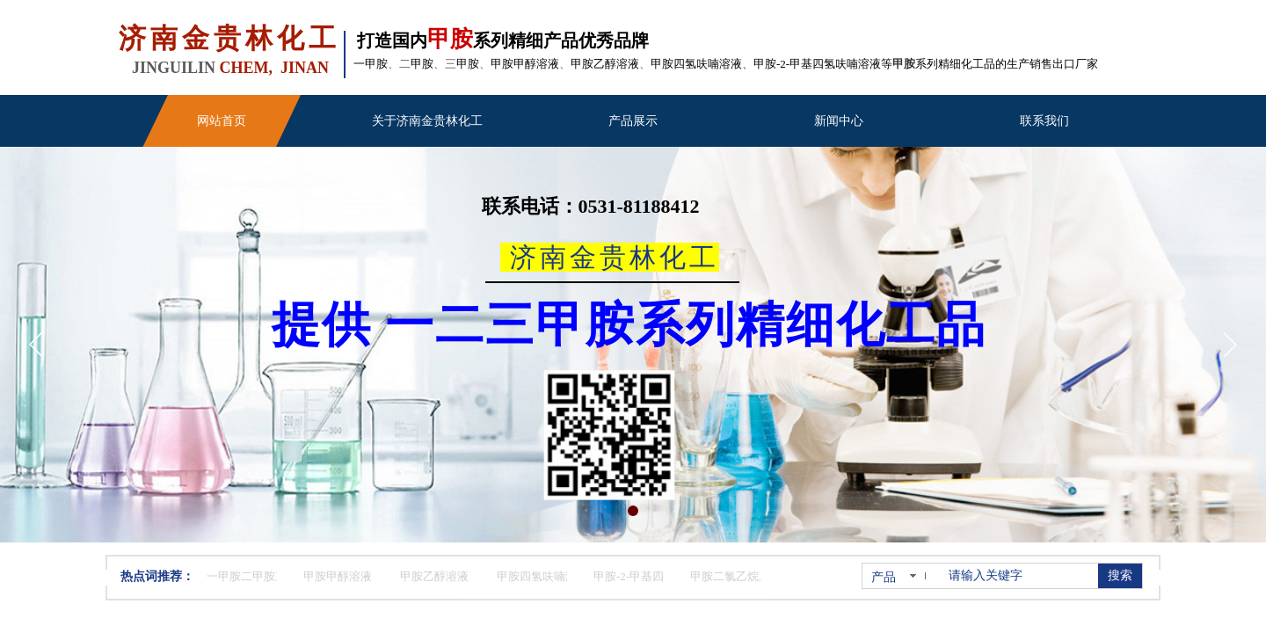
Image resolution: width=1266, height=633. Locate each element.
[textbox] (1020, 575)
